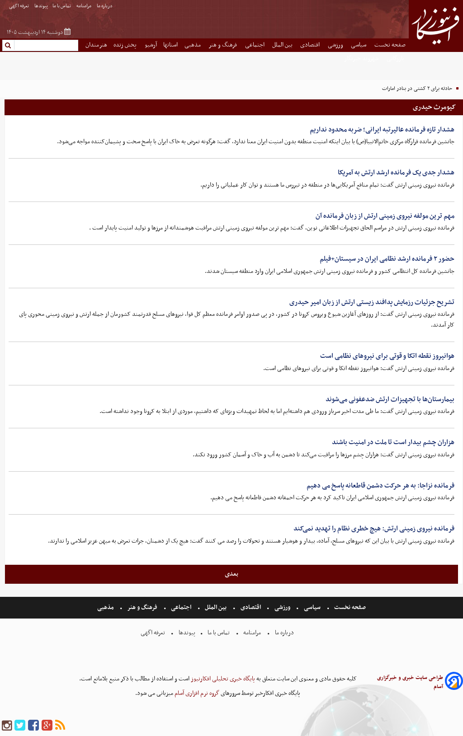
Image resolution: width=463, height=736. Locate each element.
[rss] (60, 726)
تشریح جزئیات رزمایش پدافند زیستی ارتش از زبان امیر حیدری (371, 302)
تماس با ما (62, 6)
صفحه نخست (390, 45)
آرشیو (151, 45)
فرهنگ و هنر (223, 45)
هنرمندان (96, 45)
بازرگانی (396, 58)
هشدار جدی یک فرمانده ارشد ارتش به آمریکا (396, 172)
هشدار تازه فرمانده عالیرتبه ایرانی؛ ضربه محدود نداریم (382, 130)
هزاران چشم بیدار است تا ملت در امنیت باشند (393, 442)
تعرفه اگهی (19, 6)
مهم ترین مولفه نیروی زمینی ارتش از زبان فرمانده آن (385, 216)
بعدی (231, 574)
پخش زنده (125, 45)
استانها (170, 45)
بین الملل (283, 45)
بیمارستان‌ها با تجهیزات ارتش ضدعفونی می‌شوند (390, 399)
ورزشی (336, 45)
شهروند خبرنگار (362, 58)
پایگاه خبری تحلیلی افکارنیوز (222, 679)
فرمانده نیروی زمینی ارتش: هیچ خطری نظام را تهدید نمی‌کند (373, 528)
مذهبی (193, 45)
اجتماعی (255, 45)
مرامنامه (84, 6)
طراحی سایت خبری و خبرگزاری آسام (410, 682)
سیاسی (359, 45)
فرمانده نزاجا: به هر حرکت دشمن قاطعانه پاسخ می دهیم (380, 486)
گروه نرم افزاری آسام (196, 693)
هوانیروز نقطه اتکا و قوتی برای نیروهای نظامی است (387, 356)
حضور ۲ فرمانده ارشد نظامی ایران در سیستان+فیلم (387, 259)
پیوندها (41, 6)
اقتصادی (310, 45)
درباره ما (105, 6)
